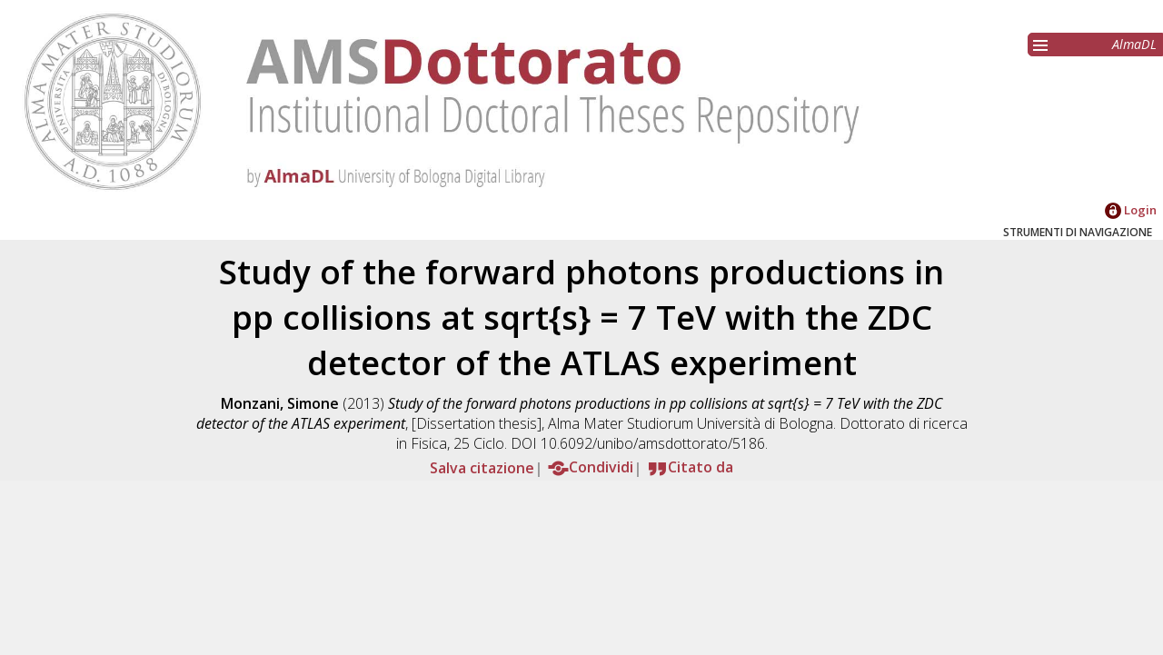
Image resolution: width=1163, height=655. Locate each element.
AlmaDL (1134, 44)
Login (1131, 210)
